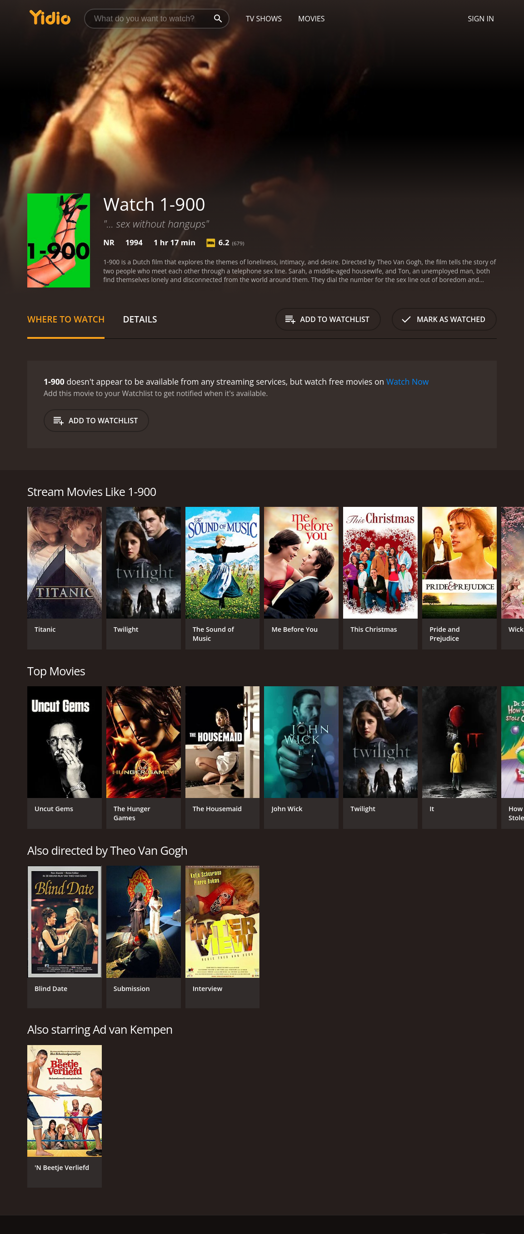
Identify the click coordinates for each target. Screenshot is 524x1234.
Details (140, 319)
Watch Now (407, 381)
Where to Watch (66, 319)
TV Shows (264, 19)
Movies (311, 19)
